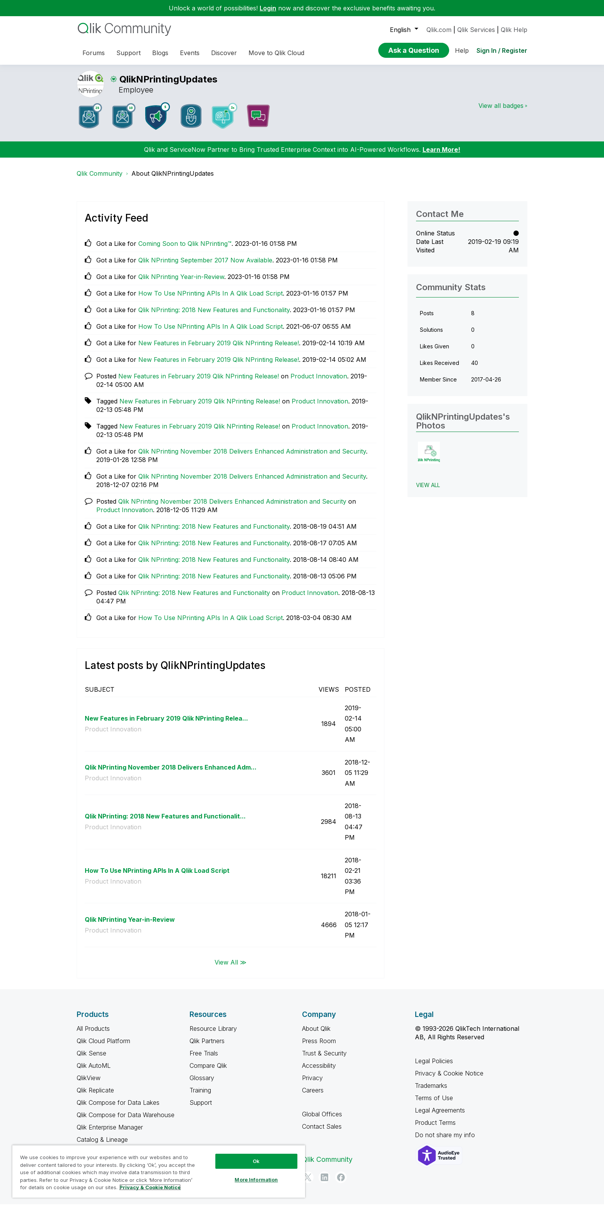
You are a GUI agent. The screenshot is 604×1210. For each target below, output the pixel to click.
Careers (313, 1096)
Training (200, 1096)
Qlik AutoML (94, 1071)
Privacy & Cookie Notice (449, 1079)
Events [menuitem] (190, 53)
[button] (429, 458)
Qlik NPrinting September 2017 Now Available (205, 266)
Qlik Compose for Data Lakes (118, 1108)
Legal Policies (434, 1067)
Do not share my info (446, 1140)
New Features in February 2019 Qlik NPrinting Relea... (166, 724)
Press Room (319, 1046)
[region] (158, 1171)
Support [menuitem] (128, 53)
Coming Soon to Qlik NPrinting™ (185, 249)
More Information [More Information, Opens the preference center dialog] (256, 1179)
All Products (93, 1034)
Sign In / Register (501, 50)
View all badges (500, 111)
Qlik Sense (91, 1059)
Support (201, 1108)
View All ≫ (231, 968)
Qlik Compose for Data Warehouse (125, 1120)
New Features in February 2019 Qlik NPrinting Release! (218, 349)
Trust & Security (324, 1059)
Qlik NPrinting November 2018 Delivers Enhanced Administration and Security (252, 457)
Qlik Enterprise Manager (110, 1133)
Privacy (312, 1083)
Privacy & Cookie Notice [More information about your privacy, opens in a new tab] (150, 1187)
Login (268, 8)
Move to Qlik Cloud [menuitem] (276, 53)
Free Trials (204, 1059)
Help (462, 50)
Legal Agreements (440, 1116)
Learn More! (441, 155)
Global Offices (322, 1120)
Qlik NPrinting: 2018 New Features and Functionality (214, 315)
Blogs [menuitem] (160, 53)
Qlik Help (514, 30)
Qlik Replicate (95, 1096)
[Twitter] (308, 1183)
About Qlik (316, 1034)
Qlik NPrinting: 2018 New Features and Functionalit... (165, 822)
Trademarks (431, 1091)
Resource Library (213, 1034)
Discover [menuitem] (224, 53)
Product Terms (435, 1128)
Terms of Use (434, 1103)
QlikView (89, 1083)
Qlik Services (476, 30)
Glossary (202, 1083)
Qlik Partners (207, 1046)
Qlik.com (438, 30)
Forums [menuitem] (93, 53)
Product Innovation (318, 382)
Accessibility (319, 1071)
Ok (256, 1161)
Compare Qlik (208, 1071)
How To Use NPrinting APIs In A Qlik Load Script (210, 299)
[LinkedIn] (324, 1183)
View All (428, 490)
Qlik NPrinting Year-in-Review (181, 282)
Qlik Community (99, 179)
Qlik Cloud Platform (103, 1046)
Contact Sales (322, 1132)
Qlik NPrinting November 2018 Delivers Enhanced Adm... (171, 773)
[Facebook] (341, 1183)
